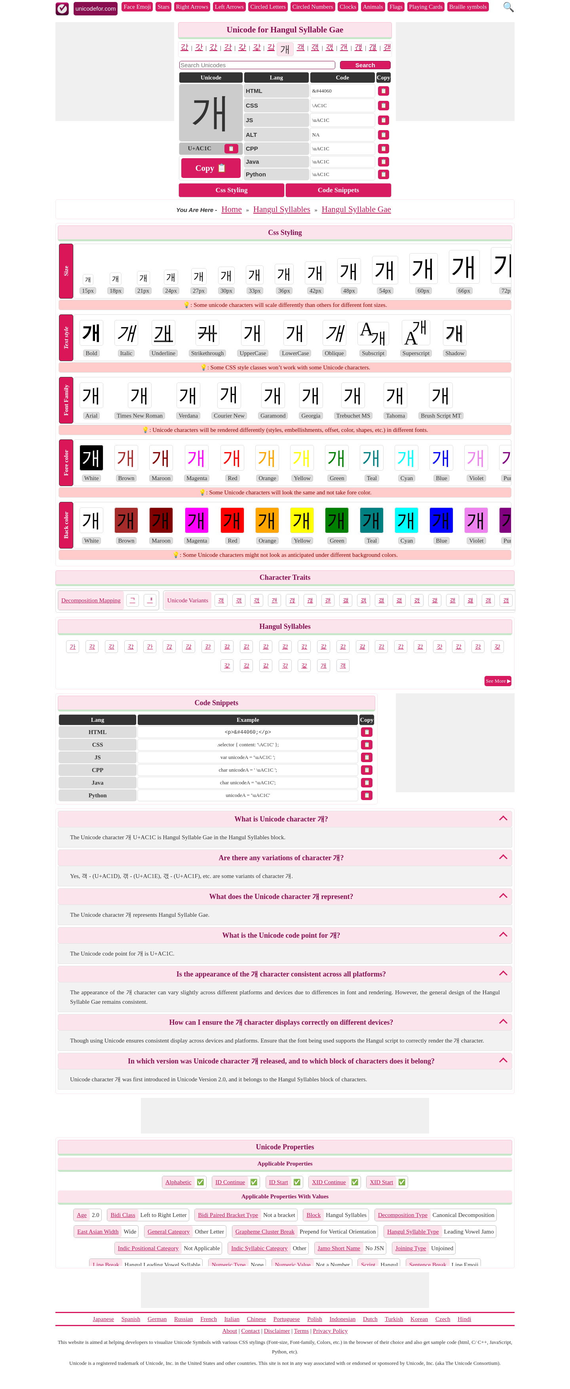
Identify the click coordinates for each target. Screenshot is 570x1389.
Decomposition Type (403, 1215)
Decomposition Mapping (91, 600)
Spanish (131, 1319)
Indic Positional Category (148, 1248)
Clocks (348, 7)
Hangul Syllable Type (413, 1231)
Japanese (103, 1319)
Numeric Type (229, 1265)
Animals (373, 7)
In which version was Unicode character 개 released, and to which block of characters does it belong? (281, 1061)
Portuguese (287, 1319)
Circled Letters (268, 7)
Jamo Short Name (339, 1248)
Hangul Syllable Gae (356, 209)
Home (231, 209)
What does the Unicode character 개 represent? (281, 897)
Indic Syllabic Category (259, 1248)
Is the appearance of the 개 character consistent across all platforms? (281, 974)
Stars (163, 7)
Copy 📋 (210, 168)
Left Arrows (229, 7)
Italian (231, 1319)
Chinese (256, 1319)
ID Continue (230, 1182)
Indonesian (342, 1319)
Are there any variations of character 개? (281, 858)
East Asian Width (97, 1231)
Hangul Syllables (281, 209)
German (157, 1319)
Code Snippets (338, 190)
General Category (169, 1231)
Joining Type (410, 1248)
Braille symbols (468, 7)
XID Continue (329, 1182)
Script (368, 1265)
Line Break (106, 1265)
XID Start (381, 1182)
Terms (301, 1331)
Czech (442, 1319)
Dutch (370, 1319)
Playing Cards (426, 7)
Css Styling (232, 190)
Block (313, 1215)
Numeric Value (293, 1265)
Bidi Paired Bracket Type (228, 1215)
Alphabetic (178, 1182)
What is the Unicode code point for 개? (281, 935)
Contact (250, 1331)
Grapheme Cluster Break (265, 1231)
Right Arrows (192, 7)
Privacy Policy (330, 1331)
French (208, 1319)
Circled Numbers (313, 7)
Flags (396, 7)
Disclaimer (277, 1331)
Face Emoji (137, 7)
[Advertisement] (114, 71)
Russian (183, 1319)
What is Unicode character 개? (281, 819)
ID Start (278, 1182)
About (230, 1331)
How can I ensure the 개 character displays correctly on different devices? (281, 1022)
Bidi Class (122, 1215)
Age (82, 1215)
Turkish (394, 1319)
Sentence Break (427, 1265)
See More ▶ (498, 681)
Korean (419, 1319)
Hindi (464, 1319)
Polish (314, 1319)
